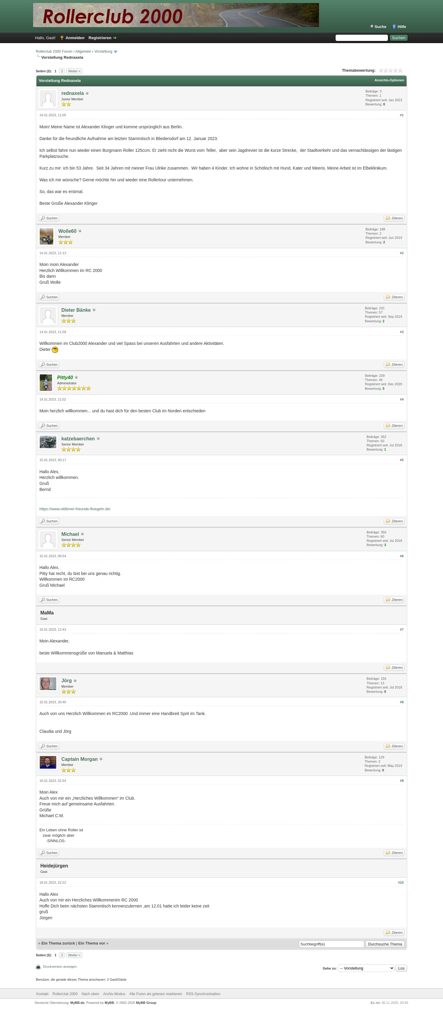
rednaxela (72, 93)
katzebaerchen (78, 438)
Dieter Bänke (76, 310)
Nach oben (90, 994)
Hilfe (402, 26)
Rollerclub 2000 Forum (54, 51)
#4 (402, 399)
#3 (402, 332)
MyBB (109, 1002)
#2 (402, 253)
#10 (401, 882)
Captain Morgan (79, 759)
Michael (70, 534)
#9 (402, 781)
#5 (402, 460)
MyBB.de (77, 1002)
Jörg (66, 680)
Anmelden (75, 38)
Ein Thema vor (91, 943)
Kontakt (42, 994)
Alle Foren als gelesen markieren (155, 994)
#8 (402, 702)
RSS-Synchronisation (203, 994)
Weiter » (74, 71)
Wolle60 (67, 231)
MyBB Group (146, 1002)
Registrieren (99, 38)
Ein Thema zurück (58, 943)
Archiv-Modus (114, 994)
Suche (380, 26)
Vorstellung (103, 51)
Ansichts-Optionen (389, 80)
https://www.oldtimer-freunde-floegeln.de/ (74, 509)
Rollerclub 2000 (65, 994)
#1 (402, 115)
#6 (402, 556)
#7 (402, 629)
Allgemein (83, 51)
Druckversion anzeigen (60, 966)
